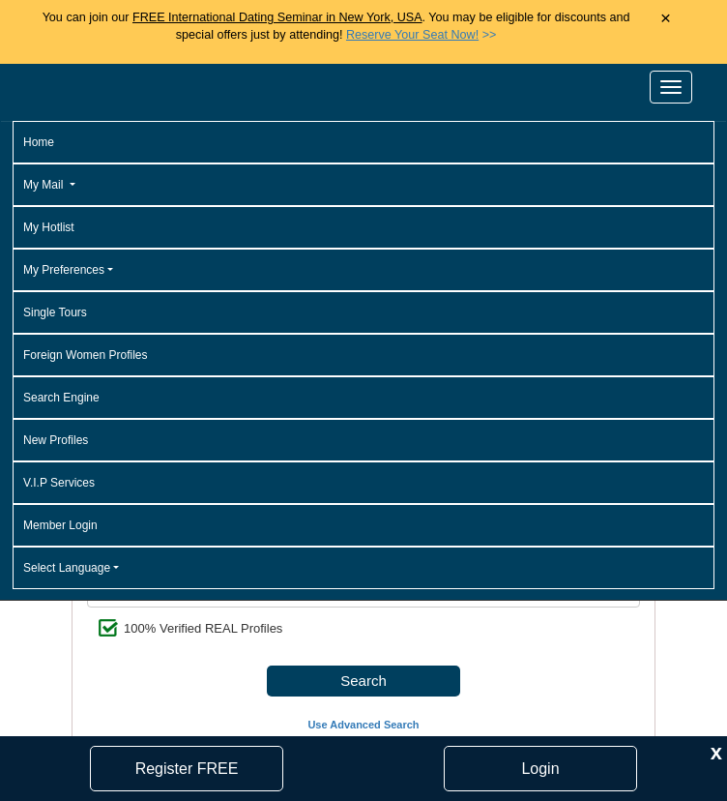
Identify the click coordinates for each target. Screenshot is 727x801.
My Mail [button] (45, 185)
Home (38, 142)
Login (540, 768)
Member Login (60, 525)
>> (421, 35)
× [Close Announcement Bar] (665, 19)
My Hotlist (48, 227)
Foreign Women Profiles (85, 355)
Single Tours (55, 312)
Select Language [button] (66, 568)
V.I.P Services (59, 483)
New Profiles (55, 440)
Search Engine (61, 397)
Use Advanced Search (363, 724)
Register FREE (187, 768)
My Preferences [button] (63, 270)
